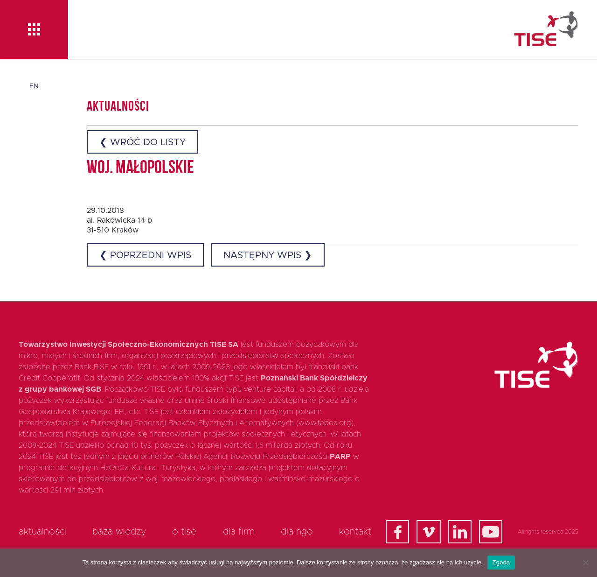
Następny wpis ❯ (267, 255)
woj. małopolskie (140, 168)
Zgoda (501, 562)
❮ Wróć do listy (142, 142)
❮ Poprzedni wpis (145, 255)
